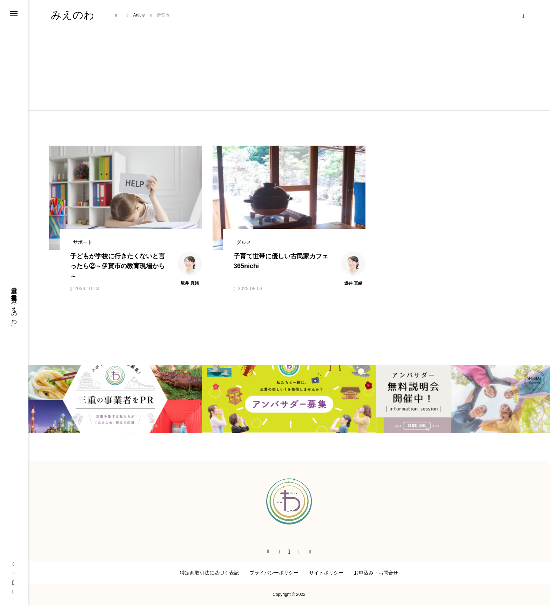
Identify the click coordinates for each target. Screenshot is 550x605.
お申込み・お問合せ (376, 572)
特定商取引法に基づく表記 (209, 572)
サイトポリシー (326, 572)
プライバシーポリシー (274, 572)
